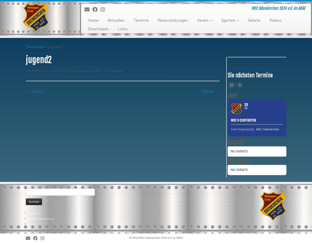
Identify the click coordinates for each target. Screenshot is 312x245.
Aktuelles (115, 20)
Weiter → (211, 91)
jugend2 (117, 71)
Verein (204, 20)
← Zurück (35, 91)
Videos (275, 20)
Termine (141, 20)
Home (93, 20)
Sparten (230, 20)
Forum (31, 224)
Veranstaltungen (172, 20)
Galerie (254, 20)
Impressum (34, 213)
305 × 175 (101, 71)
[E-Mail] (88, 9)
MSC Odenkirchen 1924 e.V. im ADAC (161, 238)
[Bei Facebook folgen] (96, 9)
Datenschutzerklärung (41, 218)
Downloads (98, 29)
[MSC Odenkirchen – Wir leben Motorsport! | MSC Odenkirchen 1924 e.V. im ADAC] (36, 17)
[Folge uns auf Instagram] (104, 9)
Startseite (35, 47)
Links (123, 29)
